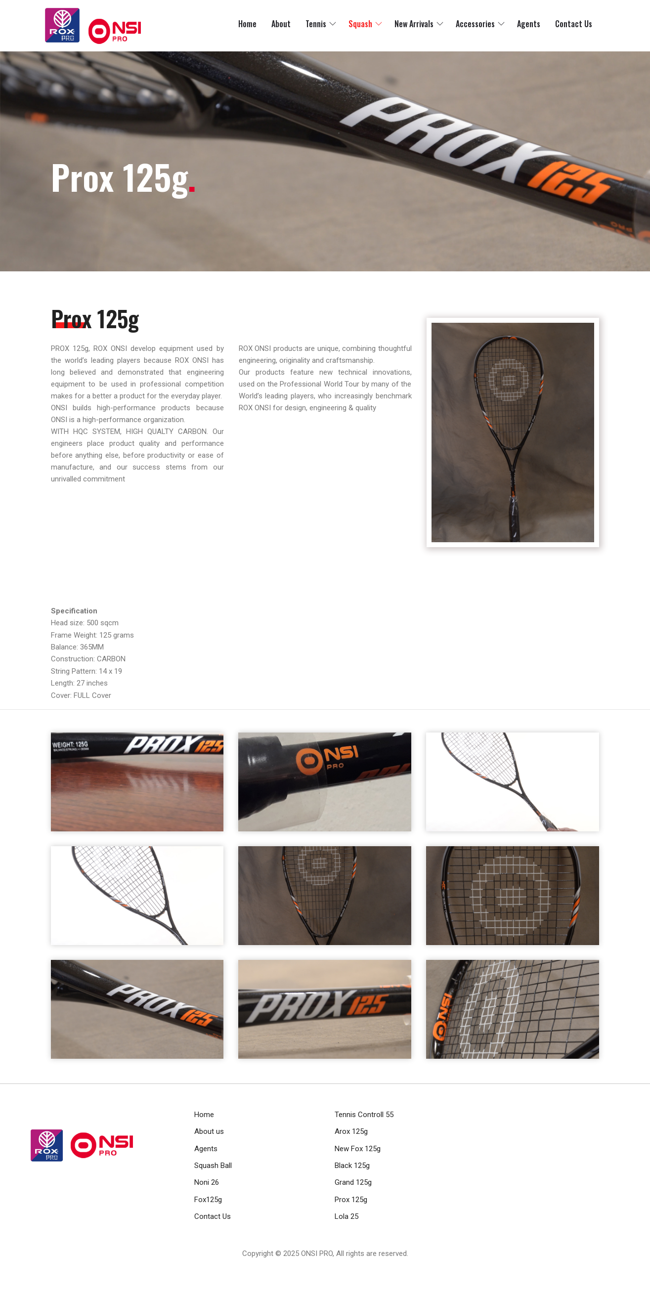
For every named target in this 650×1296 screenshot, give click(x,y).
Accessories (475, 24)
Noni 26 (206, 1182)
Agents (528, 24)
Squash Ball (213, 1165)
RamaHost (342, 1265)
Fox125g (208, 1199)
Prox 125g (351, 1199)
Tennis (315, 24)
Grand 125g (353, 1182)
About (281, 24)
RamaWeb (306, 1265)
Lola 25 (346, 1216)
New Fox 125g (358, 1148)
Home (247, 24)
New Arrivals (413, 24)
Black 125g (352, 1165)
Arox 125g (351, 1131)
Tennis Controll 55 (364, 1114)
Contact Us (573, 24)
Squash (360, 24)
